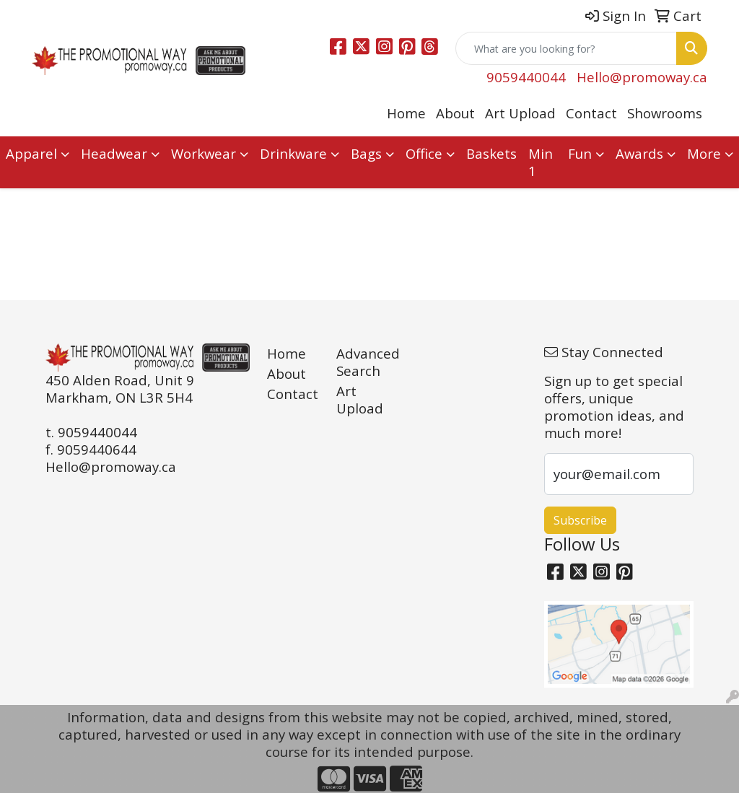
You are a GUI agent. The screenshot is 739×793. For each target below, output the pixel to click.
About (455, 113)
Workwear (203, 153)
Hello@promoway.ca (642, 77)
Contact (591, 113)
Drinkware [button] (293, 153)
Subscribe (580, 520)
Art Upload (520, 113)
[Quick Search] (566, 48)
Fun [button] (580, 153)
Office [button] (424, 153)
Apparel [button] (31, 153)
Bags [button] (366, 153)
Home (406, 113)
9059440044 (526, 77)
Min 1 (540, 162)
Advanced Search (362, 362)
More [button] (704, 153)
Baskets (491, 153)
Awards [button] (639, 153)
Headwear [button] (114, 153)
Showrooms (664, 113)
